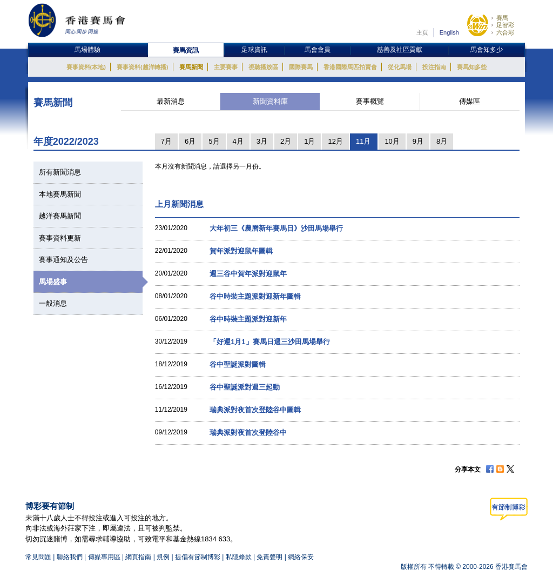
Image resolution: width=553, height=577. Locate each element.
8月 (441, 141)
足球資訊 (254, 49)
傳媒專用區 (104, 557)
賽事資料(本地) (86, 67)
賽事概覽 (370, 101)
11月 (363, 141)
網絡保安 (301, 557)
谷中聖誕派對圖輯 (238, 364)
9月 (418, 141)
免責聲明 (269, 557)
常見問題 (38, 557)
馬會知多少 (486, 49)
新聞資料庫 (270, 101)
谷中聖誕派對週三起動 (245, 387)
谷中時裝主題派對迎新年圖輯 (255, 296)
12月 (335, 141)
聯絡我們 (70, 557)
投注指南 (434, 67)
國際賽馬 (301, 67)
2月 (285, 141)
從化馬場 (400, 67)
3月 (262, 141)
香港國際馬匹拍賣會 (350, 67)
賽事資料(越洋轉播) (142, 67)
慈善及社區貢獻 (399, 49)
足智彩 (505, 25)
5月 (213, 141)
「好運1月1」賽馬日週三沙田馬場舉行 (269, 342)
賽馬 (502, 18)
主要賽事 (226, 67)
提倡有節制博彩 (197, 557)
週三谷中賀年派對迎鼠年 (248, 274)
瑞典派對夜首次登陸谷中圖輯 (255, 410)
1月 (309, 141)
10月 (392, 141)
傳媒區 (469, 101)
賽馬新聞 (191, 67)
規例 (164, 557)
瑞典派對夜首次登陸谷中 (248, 432)
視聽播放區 (263, 67)
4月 (238, 141)
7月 (166, 141)
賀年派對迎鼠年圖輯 (241, 251)
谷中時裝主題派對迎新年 (248, 319)
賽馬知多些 (472, 67)
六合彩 (505, 32)
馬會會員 (318, 49)
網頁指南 (138, 557)
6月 (190, 141)
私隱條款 (239, 557)
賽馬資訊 (186, 50)
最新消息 (171, 101)
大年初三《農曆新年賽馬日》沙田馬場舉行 (276, 228)
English (449, 32)
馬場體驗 (87, 49)
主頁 (422, 32)
